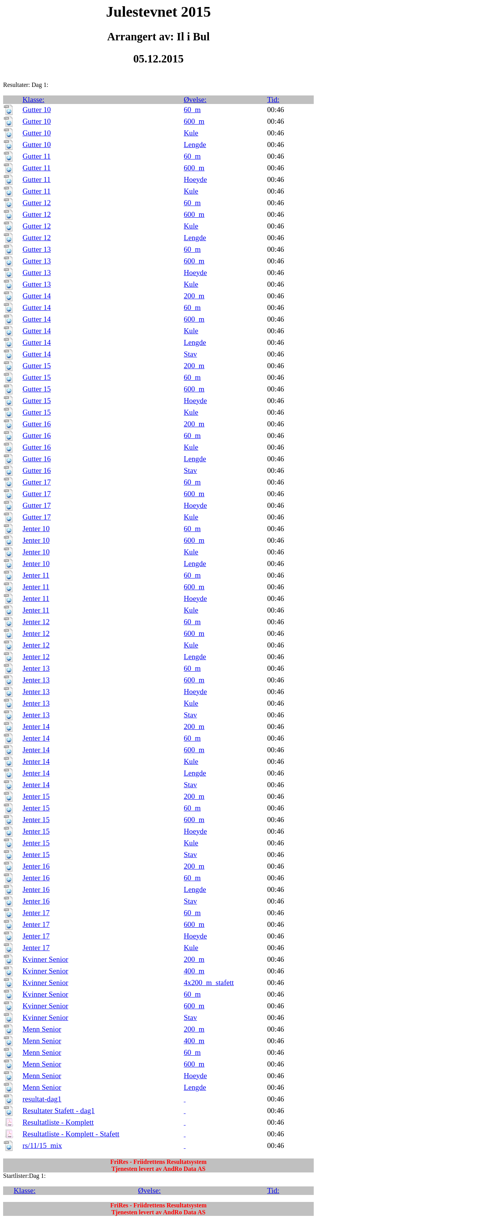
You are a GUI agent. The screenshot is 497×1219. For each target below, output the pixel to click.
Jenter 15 (36, 796)
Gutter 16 (37, 424)
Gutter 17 (37, 482)
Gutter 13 (37, 249)
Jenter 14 (36, 726)
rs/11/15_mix (42, 1145)
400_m (194, 971)
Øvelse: (195, 99)
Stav (190, 354)
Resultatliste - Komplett (58, 1122)
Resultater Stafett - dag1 (59, 1110)
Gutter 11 (36, 156)
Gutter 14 (37, 296)
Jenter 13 (36, 668)
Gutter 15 (37, 366)
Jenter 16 (36, 866)
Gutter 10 (37, 110)
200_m (194, 296)
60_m (192, 110)
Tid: (273, 99)
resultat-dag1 (42, 1099)
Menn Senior (42, 1029)
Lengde (195, 144)
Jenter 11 (36, 575)
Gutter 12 (37, 203)
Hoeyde (195, 179)
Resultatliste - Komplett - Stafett (71, 1134)
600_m (194, 121)
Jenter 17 (36, 913)
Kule (191, 133)
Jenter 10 (36, 529)
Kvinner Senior (45, 959)
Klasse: (34, 99)
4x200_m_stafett (209, 982)
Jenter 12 (36, 622)
